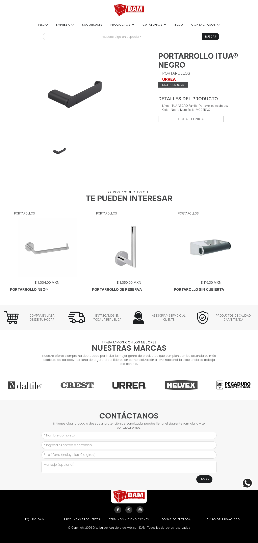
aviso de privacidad (223, 519)
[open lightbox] (59, 151)
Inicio (43, 24)
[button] (65, 25)
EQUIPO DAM (35, 519)
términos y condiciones (129, 519)
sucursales (92, 24)
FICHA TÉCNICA (191, 119)
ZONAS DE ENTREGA (176, 519)
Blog (179, 24)
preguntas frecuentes (82, 519)
